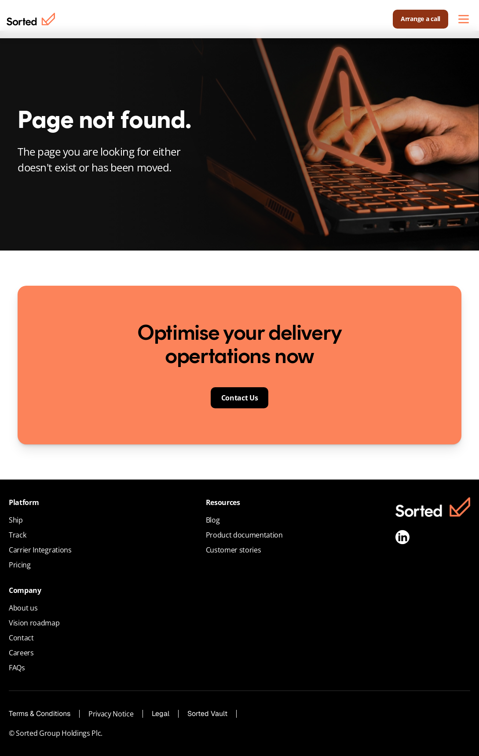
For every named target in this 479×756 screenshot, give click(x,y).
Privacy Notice (111, 714)
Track (17, 535)
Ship (16, 520)
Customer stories (233, 550)
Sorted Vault (207, 713)
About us (23, 608)
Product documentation (244, 535)
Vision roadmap (34, 623)
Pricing (20, 565)
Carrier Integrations (40, 550)
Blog (213, 520)
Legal (160, 713)
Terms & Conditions (39, 713)
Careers (21, 653)
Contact (21, 638)
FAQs (17, 667)
